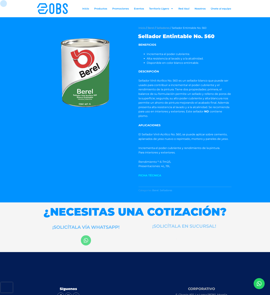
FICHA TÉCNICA (149, 175)
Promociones (120, 8)
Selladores (163, 27)
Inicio (85, 8)
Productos (100, 8)
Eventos (139, 8)
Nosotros (200, 8)
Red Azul (183, 8)
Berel (151, 27)
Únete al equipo (221, 8)
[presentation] (7, 287)
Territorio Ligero (161, 9)
